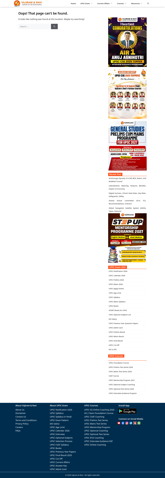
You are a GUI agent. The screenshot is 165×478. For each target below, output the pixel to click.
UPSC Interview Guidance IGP (98, 441)
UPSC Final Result (116, 341)
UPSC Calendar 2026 (117, 275)
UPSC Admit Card (116, 328)
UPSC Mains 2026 (116, 284)
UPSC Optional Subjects (61, 437)
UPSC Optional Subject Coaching (122, 384)
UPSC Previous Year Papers (63, 451)
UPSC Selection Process (61, 441)
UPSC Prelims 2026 (116, 280)
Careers (19, 427)
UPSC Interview (57, 434)
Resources (138, 3)
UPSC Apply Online (116, 288)
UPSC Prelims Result (117, 332)
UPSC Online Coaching (95, 444)
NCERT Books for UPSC (118, 310)
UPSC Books (113, 306)
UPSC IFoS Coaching (94, 437)
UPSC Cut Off (114, 345)
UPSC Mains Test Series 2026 (120, 371)
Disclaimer (20, 413)
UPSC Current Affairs (60, 462)
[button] (148, 3)
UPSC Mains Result (116, 336)
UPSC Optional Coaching (96, 430)
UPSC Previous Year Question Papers (123, 323)
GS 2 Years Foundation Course (98, 413)
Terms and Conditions (26, 420)
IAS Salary (113, 319)
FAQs (17, 430)
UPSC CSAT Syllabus (59, 444)
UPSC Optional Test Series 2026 (121, 389)
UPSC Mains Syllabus (117, 301)
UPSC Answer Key (58, 465)
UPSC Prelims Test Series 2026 (121, 367)
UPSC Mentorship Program (97, 427)
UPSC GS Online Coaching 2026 (99, 409)
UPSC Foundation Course (119, 363)
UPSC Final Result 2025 (61, 455)
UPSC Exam (87, 3)
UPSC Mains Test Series (95, 423)
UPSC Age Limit (115, 293)
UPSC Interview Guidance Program (123, 393)
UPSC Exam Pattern (59, 420)
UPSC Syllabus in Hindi (61, 416)
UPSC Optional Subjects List (120, 314)
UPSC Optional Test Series (96, 434)
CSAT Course (114, 376)
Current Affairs (106, 3)
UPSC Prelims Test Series (96, 420)
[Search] (54, 26)
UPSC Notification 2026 (118, 271)
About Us (19, 409)
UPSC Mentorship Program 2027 (122, 380)
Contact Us (20, 416)
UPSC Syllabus (114, 297)
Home (73, 3)
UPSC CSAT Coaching (94, 416)
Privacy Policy (22, 423)
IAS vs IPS (113, 349)
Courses (123, 3)
